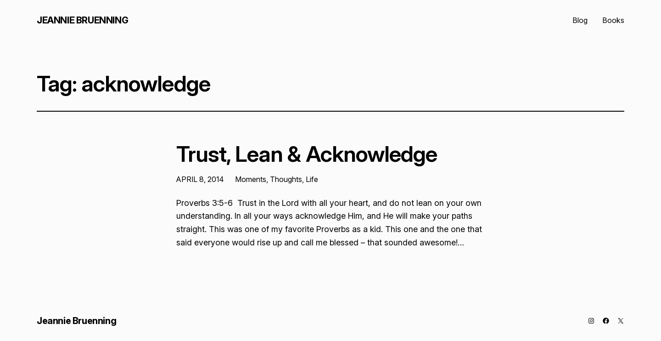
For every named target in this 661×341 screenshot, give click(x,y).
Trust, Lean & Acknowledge (306, 153)
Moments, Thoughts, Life (276, 179)
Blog (580, 20)
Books (613, 20)
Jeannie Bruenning (82, 20)
